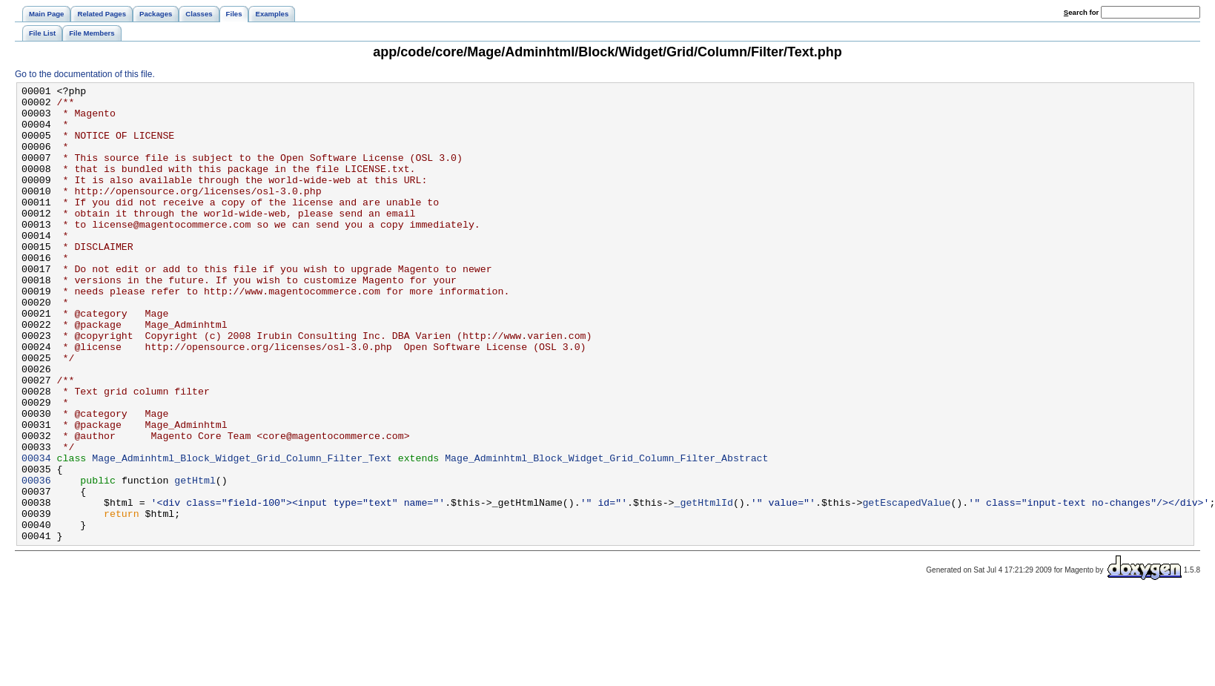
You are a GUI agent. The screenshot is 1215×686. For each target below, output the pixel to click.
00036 (36, 560)
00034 (36, 533)
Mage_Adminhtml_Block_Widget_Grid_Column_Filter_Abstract (606, 533)
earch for (1081, 12)
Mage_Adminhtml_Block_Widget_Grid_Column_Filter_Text (242, 533)
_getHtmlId (703, 586)
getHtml (195, 560)
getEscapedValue (906, 586)
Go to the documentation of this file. (85, 74)
